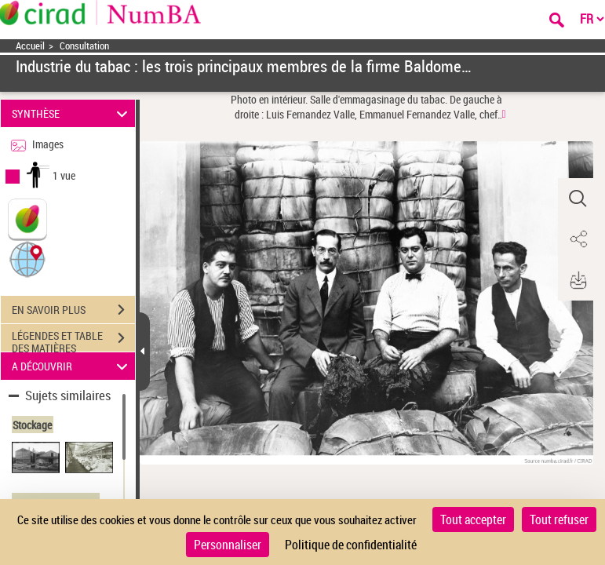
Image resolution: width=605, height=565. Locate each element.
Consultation (84, 46)
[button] (27, 258)
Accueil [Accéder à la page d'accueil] (30, 46)
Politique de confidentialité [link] (351, 544)
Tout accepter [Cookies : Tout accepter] (473, 519)
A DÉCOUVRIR (72, 366)
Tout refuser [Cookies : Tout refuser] (559, 519)
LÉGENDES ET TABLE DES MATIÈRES (73, 339)
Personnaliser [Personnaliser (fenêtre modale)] (227, 544)
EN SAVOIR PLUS (73, 310)
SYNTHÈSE (72, 113)
